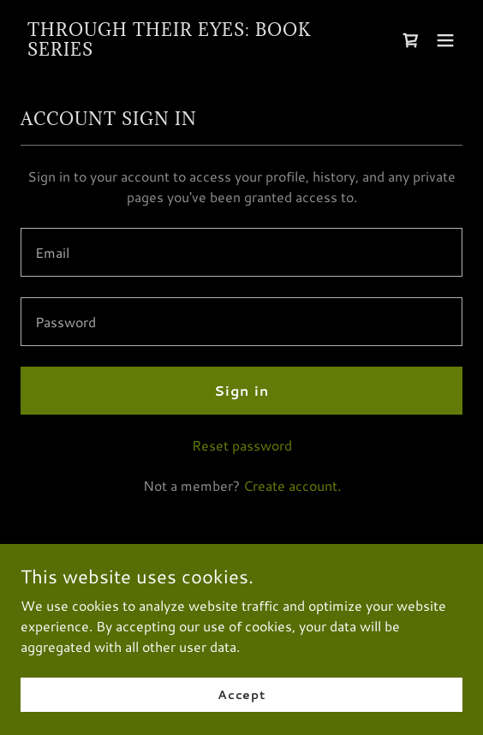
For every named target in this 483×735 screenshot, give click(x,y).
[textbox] (241, 252)
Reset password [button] (242, 445)
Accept (241, 693)
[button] (445, 40)
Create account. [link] (292, 485)
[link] (175, 50)
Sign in (241, 390)
